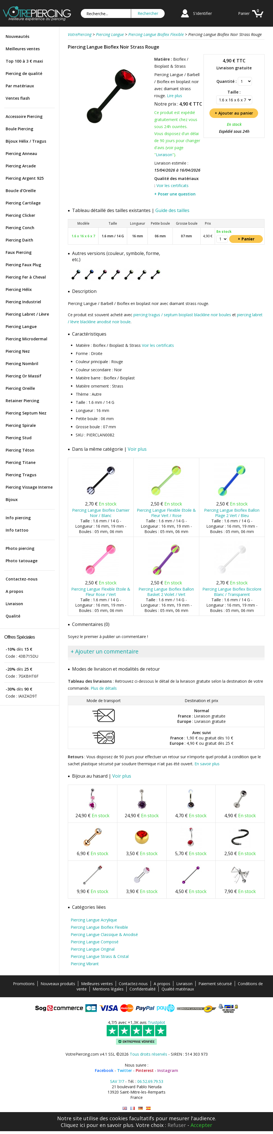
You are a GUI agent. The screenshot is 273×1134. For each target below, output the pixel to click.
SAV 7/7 (117, 1081)
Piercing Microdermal (26, 338)
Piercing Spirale (21, 425)
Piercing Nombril (22, 363)
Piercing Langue (21, 326)
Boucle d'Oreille (21, 190)
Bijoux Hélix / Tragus (26, 141)
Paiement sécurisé (215, 983)
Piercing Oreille (20, 388)
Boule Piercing (19, 128)
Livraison (14, 603)
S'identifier (202, 13)
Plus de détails (104, 688)
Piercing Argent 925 (25, 178)
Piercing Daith (19, 240)
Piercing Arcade (21, 165)
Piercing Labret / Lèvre (27, 314)
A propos (14, 591)
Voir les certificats (172, 185)
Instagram (167, 1070)
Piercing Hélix (19, 289)
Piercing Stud (19, 437)
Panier (244, 13)
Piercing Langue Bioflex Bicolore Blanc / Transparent (231, 591)
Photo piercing (20, 548)
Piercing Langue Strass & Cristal (100, 956)
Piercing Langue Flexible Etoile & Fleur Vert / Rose (166, 512)
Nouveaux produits (58, 983)
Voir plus (137, 449)
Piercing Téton (20, 450)
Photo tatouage (21, 560)
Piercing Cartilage (23, 203)
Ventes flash (18, 98)
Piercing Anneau (21, 153)
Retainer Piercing (22, 400)
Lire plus (174, 95)
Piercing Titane (20, 462)
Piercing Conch (20, 227)
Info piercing (18, 517)
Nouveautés (17, 36)
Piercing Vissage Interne (29, 487)
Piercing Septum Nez (26, 413)
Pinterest (145, 1070)
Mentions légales (108, 989)
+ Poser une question (175, 194)
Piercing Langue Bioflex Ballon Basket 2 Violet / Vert (166, 591)
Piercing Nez (18, 351)
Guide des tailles (172, 210)
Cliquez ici (73, 1125)
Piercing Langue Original (93, 949)
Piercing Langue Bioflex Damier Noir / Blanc (100, 512)
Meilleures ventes (23, 48)
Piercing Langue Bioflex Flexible (99, 927)
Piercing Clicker (20, 215)
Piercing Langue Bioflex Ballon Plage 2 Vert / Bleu (231, 512)
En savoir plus (207, 763)
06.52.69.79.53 (150, 1081)
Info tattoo (17, 530)
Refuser (176, 1125)
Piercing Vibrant (85, 963)
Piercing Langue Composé (94, 941)
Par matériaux (20, 85)
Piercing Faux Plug (23, 264)
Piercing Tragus (21, 474)
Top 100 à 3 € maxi (24, 61)
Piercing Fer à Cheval (26, 277)
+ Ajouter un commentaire (104, 651)
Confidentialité (142, 989)
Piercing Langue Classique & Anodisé (104, 934)
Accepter (201, 1125)
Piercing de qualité (24, 73)
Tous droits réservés (148, 1054)
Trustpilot (156, 1022)
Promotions (24, 983)
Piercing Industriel (23, 301)
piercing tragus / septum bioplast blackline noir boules (182, 314)
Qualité (13, 616)
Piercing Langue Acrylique (94, 920)
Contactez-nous (21, 579)
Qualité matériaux (178, 989)
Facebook (104, 1070)
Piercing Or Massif (23, 376)
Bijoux (12, 499)
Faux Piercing (19, 252)
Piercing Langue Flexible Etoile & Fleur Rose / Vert (100, 591)
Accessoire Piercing (24, 116)
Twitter (124, 1070)
